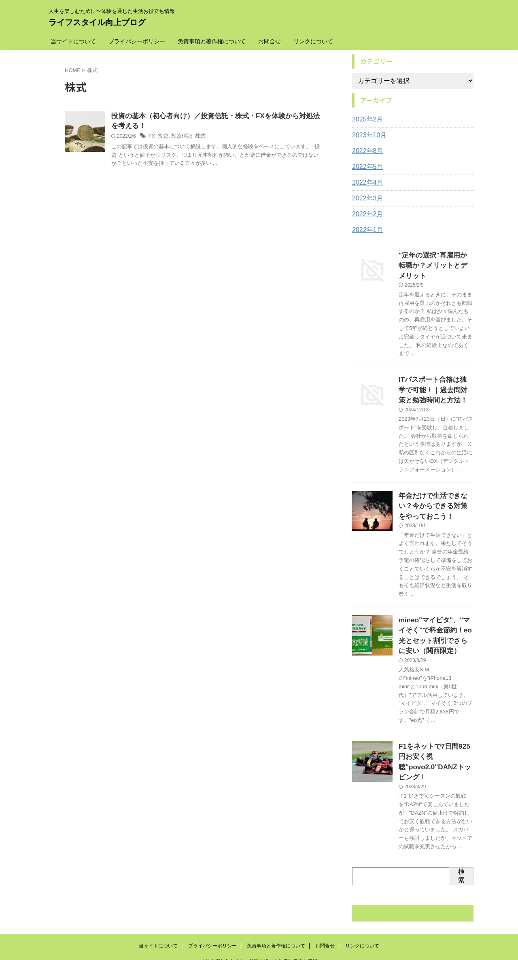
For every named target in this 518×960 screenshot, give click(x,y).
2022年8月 (365, 151)
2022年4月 (365, 182)
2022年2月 (365, 214)
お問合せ (269, 41)
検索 (461, 837)
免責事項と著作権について (212, 41)
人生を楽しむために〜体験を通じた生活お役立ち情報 (259, 922)
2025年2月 (365, 119)
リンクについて (313, 41)
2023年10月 (367, 135)
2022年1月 (365, 230)
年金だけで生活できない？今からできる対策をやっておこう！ (435, 487)
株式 (197, 137)
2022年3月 (365, 198)
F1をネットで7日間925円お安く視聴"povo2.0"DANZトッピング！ (434, 729)
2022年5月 (365, 167)
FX (152, 137)
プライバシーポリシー (136, 41)
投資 (162, 137)
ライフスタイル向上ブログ (97, 22)
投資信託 (179, 137)
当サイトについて (73, 41)
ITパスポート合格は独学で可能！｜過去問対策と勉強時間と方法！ (435, 375)
